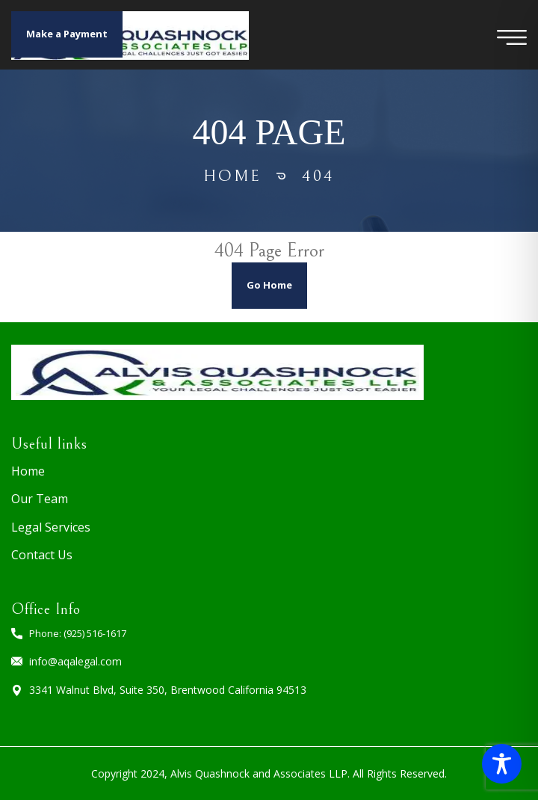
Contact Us (41, 555)
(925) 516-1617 (95, 633)
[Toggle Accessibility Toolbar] (501, 763)
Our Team (39, 498)
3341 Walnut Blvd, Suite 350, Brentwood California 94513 (167, 690)
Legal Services (50, 527)
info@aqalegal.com (75, 661)
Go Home (269, 285)
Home (232, 176)
